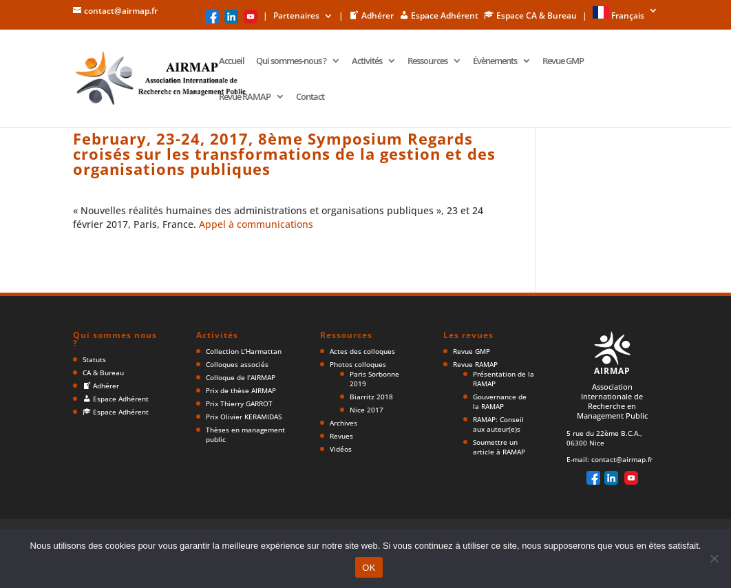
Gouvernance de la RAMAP (500, 401)
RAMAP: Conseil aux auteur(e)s (498, 424)
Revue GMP (563, 61)
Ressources (427, 61)
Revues (341, 436)
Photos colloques (358, 364)
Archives (343, 423)
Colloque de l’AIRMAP (240, 377)
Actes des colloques (362, 351)
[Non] (714, 558)
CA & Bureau (103, 372)
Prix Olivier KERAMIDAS (244, 416)
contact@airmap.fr (622, 459)
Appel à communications (256, 224)
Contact (310, 97)
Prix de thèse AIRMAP (241, 390)
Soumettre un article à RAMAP (499, 446)
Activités (367, 61)
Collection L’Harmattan (244, 351)
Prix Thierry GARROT (239, 403)
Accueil (231, 61)
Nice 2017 (366, 409)
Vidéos (341, 449)
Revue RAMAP (245, 97)
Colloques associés (237, 364)
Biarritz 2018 (371, 396)
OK (368, 568)
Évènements (495, 61)
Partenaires (296, 16)
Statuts (94, 359)
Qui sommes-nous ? (291, 61)
